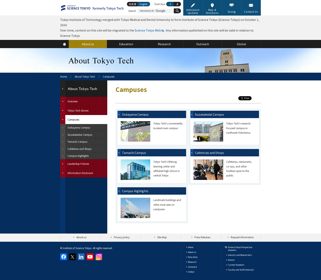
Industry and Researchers (240, 254)
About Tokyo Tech (85, 76)
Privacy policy (122, 237)
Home (63, 76)
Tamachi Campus (134, 153)
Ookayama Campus (135, 114)
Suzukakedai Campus (209, 114)
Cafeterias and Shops (209, 153)
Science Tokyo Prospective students (240, 249)
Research (192, 261)
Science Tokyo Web (148, 30)
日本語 (132, 4)
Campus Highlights (135, 191)
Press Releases (202, 237)
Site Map (162, 237)
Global (191, 271)
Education (193, 257)
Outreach (192, 266)
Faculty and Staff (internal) (241, 269)
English (144, 4)
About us (81, 237)
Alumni (231, 259)
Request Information (242, 237)
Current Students (236, 264)
